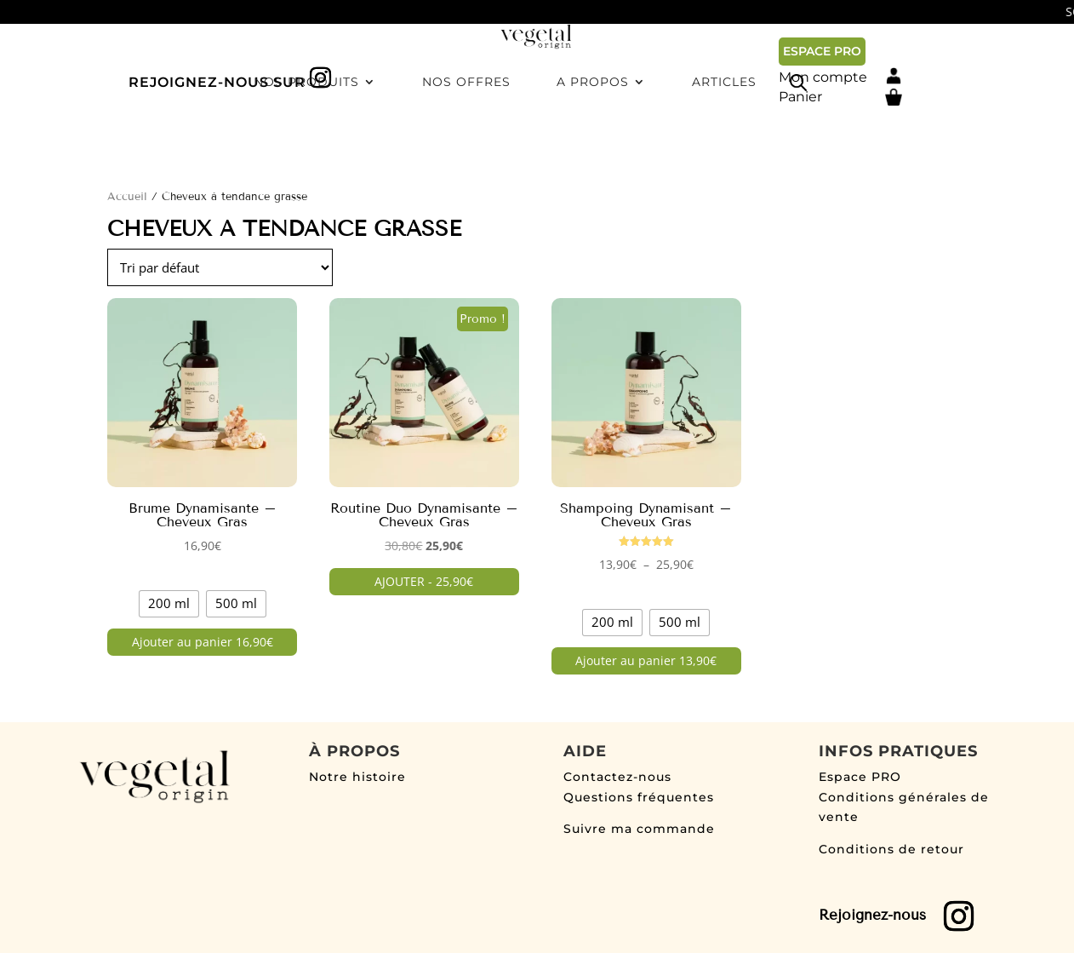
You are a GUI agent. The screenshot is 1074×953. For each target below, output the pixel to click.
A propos (593, 144)
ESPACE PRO (822, 51)
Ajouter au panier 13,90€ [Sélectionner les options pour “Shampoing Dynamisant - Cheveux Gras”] (646, 660)
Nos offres (466, 144)
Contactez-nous (617, 776)
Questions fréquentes (638, 797)
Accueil (127, 197)
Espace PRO (860, 776)
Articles (724, 144)
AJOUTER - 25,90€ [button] (423, 581)
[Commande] (220, 267)
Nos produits (306, 144)
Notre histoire (357, 776)
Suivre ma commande (639, 828)
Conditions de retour (891, 849)
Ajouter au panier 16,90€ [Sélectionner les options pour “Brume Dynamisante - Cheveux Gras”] (202, 642)
